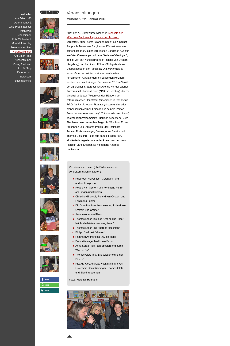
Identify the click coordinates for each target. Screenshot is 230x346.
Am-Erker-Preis (22, 55)
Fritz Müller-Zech (21, 39)
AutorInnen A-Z (22, 22)
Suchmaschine (23, 80)
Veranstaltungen (22, 51)
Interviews (25, 31)
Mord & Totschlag (21, 43)
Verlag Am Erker (22, 64)
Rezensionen (24, 35)
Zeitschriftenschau (21, 47)
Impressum (25, 76)
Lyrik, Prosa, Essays (19, 26)
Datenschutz (24, 72)
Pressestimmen (22, 60)
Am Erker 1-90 (23, 18)
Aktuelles (26, 14)
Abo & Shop (24, 68)
